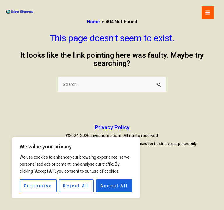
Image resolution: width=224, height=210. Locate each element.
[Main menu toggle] (208, 12)
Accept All (114, 185)
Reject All (76, 185)
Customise (38, 185)
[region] (76, 167)
